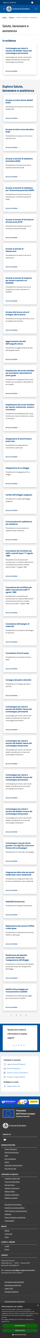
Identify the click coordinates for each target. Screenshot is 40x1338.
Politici (7, 1162)
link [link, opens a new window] (8, 1321)
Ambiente (8, 1214)
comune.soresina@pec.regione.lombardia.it (20, 1270)
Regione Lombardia (9, 2)
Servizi (11, 17)
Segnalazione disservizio (13, 1285)
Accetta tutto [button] (20, 1326)
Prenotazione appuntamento (14, 1282)
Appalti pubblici (10, 1191)
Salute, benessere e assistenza (15, 1217)
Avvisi (7, 1237)
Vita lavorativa (9, 1185)
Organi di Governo (11, 1149)
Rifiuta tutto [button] (20, 1330)
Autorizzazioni (9, 1220)
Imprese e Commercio (12, 1188)
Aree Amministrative (12, 1152)
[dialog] (20, 1320)
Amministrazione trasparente (15, 1301)
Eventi (7, 1249)
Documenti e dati (10, 1168)
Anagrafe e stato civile (12, 1178)
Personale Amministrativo (13, 1165)
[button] (20, 1335)
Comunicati (8, 1234)
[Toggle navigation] (4, 8)
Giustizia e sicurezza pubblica (14, 1207)
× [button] (37, 1305)
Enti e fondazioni (10, 1159)
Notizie (7, 1230)
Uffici (6, 1155)
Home (4, 17)
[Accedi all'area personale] (32, 2)
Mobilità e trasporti (11, 1198)
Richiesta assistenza (11, 1291)
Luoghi (7, 1246)
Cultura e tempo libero (12, 1181)
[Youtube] (5, 1140)
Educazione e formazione (13, 1204)
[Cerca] (36, 9)
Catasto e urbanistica (12, 1194)
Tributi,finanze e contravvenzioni (16, 1211)
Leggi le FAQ (9, 1288)
